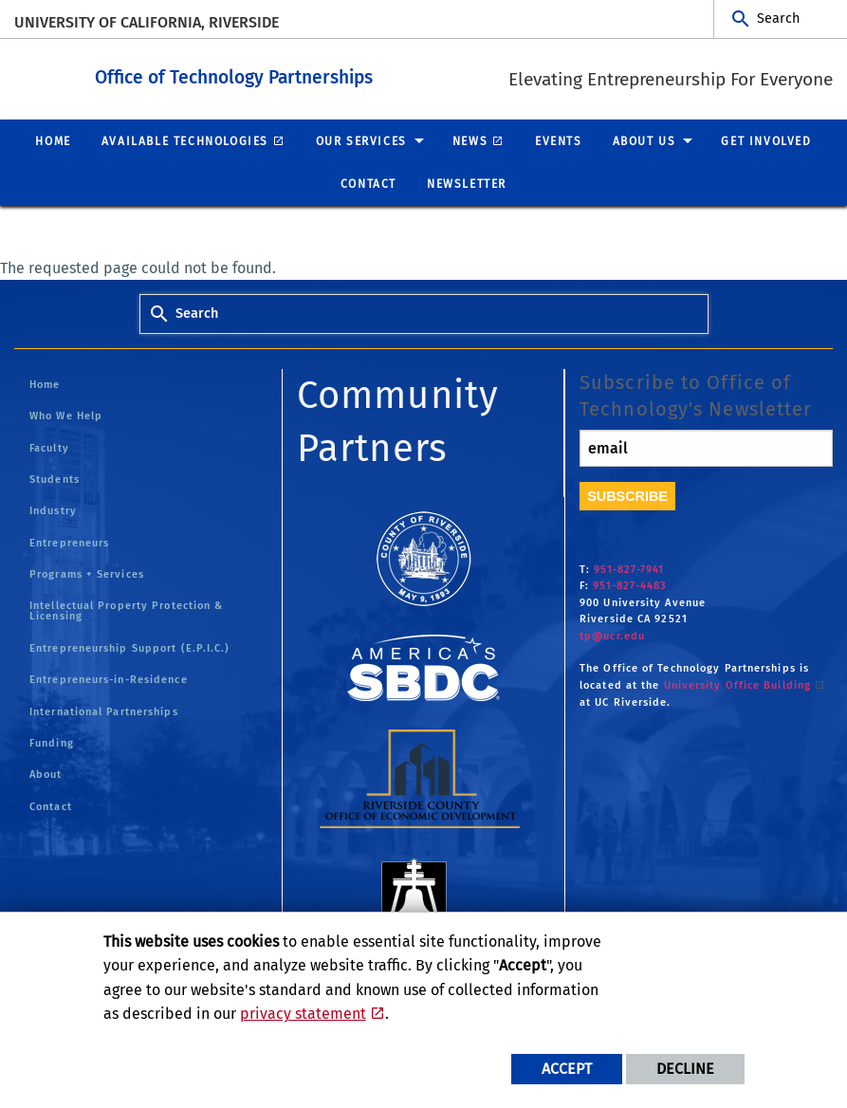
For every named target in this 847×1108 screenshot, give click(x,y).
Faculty (49, 447)
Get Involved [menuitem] (766, 140)
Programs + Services (86, 573)
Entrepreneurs (69, 542)
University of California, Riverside (146, 22)
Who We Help (65, 415)
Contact (50, 806)
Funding (51, 742)
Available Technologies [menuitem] (184, 140)
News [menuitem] (470, 140)
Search (778, 18)
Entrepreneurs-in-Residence (108, 679)
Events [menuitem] (558, 140)
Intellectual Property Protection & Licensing (126, 610)
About (46, 773)
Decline (685, 1069)
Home (44, 384)
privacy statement (303, 1014)
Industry (53, 510)
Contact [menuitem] (368, 183)
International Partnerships (103, 711)
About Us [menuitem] (644, 140)
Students (54, 478)
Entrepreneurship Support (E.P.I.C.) (129, 647)
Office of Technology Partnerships (338, 74)
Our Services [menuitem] (361, 140)
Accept (567, 1069)
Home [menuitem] (52, 140)
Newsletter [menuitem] (466, 183)
